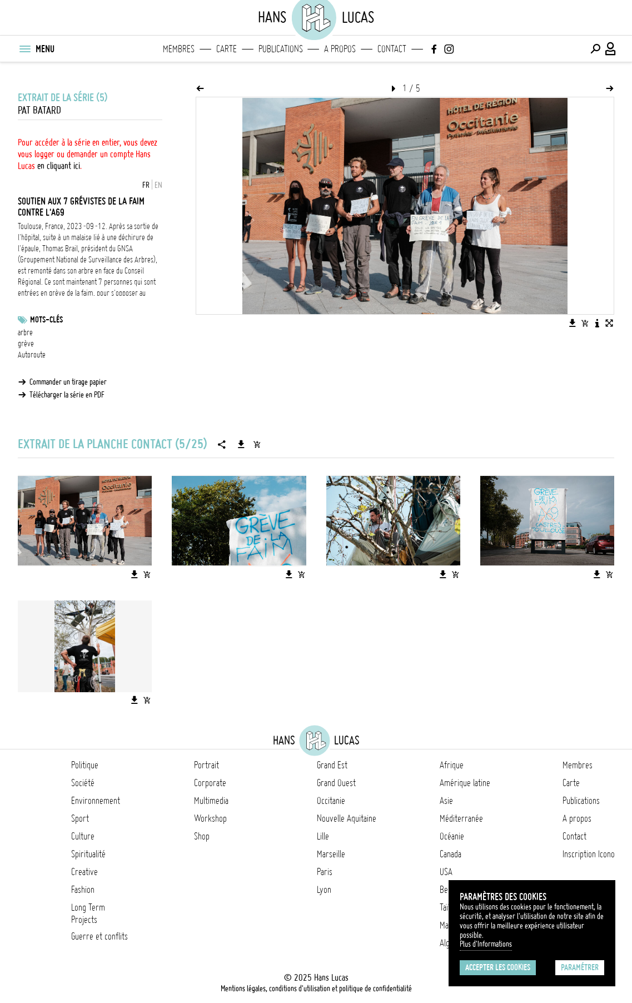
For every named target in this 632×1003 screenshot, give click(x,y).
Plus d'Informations (486, 944)
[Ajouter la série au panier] (257, 444)
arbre (25, 332)
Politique (84, 765)
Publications (280, 48)
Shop (202, 836)
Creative (84, 871)
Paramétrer (580, 967)
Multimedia (211, 800)
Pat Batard (39, 110)
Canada (450, 854)
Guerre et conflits (99, 936)
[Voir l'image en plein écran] (609, 323)
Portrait (206, 765)
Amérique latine (465, 782)
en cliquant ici (58, 165)
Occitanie (331, 800)
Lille (323, 836)
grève (26, 344)
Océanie (452, 836)
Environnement (95, 800)
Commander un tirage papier (68, 382)
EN (158, 185)
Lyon (324, 889)
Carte (226, 48)
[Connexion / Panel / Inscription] (611, 49)
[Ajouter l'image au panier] (585, 323)
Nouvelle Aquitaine (346, 818)
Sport (80, 818)
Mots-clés (46, 320)
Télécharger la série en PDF (66, 395)
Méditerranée (461, 818)
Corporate (210, 782)
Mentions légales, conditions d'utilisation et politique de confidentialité (316, 989)
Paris (324, 871)
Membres (179, 48)
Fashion (82, 889)
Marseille (331, 854)
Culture (82, 836)
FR (146, 185)
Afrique (452, 765)
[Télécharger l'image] (573, 323)
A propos (340, 48)
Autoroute (32, 355)
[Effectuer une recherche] (595, 49)
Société (82, 782)
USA (446, 871)
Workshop (210, 818)
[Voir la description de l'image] (597, 323)
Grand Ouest (336, 782)
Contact (391, 48)
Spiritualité (88, 854)
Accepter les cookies (497, 967)
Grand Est (332, 765)
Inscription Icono (589, 854)
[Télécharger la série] (241, 444)
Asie (446, 800)
